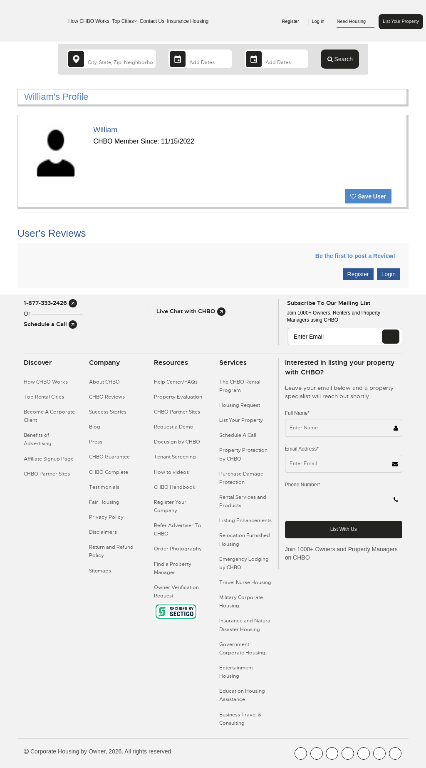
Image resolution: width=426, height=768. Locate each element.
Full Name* (297, 413)
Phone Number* (302, 485)
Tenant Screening (175, 456)
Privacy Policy (106, 517)
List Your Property (401, 21)
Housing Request (239, 405)
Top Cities (124, 21)
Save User (368, 196)
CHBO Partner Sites (47, 474)
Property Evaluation (178, 397)
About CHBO (104, 382)
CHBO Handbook (175, 487)
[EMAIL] (390, 336)
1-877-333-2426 (50, 303)
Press (95, 442)
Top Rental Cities (44, 397)
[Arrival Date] (200, 59)
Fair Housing (104, 502)
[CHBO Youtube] (316, 753)
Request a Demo (173, 427)
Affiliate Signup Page (49, 459)
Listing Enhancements (245, 520)
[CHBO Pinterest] (379, 753)
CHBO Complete (108, 472)
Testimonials (104, 487)
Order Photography (178, 548)
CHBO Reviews (107, 397)
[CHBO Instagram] (348, 753)
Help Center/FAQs (176, 382)
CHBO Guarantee (109, 456)
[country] (111, 59)
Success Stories (107, 412)
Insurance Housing (187, 21)
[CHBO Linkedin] (363, 753)
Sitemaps (100, 570)
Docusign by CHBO (177, 442)
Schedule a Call (50, 324)
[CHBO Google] (395, 753)
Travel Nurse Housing (245, 582)
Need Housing (355, 21)
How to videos (171, 472)
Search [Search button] (340, 59)
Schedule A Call (237, 435)
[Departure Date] (276, 59)
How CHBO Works (88, 21)
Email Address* (302, 449)
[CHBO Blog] (332, 753)
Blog (94, 427)
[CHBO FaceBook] (301, 753)
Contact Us (152, 21)
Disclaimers (103, 532)
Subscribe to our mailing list (328, 303)
